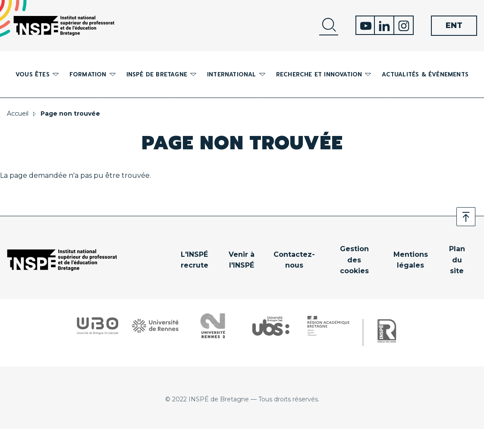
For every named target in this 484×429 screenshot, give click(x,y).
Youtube (365, 25)
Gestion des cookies (354, 260)
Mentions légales (410, 260)
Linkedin (384, 25)
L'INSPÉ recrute (194, 260)
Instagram (404, 25)
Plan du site (457, 260)
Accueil (17, 113)
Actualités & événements (425, 74)
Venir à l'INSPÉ (242, 260)
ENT (454, 25)
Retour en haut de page (465, 216)
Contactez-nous (294, 260)
